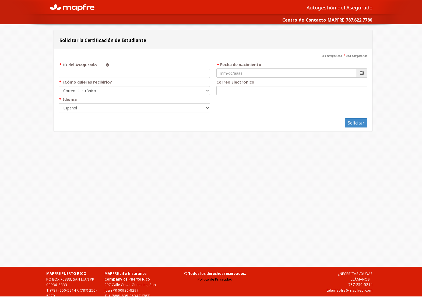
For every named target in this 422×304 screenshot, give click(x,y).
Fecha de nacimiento (240, 64)
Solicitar (356, 123)
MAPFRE (75, 7)
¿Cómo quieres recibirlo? (87, 82)
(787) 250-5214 (63, 290)
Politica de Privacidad (215, 279)
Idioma (69, 99)
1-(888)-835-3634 (123, 295)
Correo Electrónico (235, 82)
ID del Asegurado (81, 64)
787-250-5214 (360, 284)
